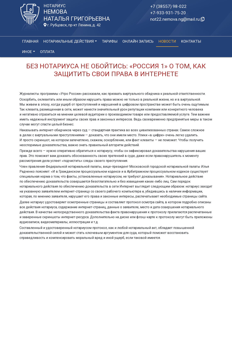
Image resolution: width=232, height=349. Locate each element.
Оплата (47, 51)
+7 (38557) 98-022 (168, 6)
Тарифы (109, 41)
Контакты (191, 41)
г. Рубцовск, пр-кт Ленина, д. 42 (72, 25)
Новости (167, 41)
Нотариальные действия (68, 41)
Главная (30, 41)
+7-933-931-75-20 (168, 12)
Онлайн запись (138, 41)
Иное (27, 51)
